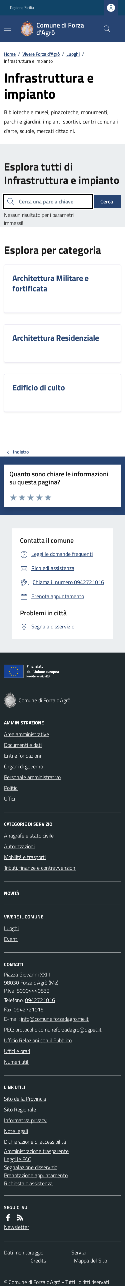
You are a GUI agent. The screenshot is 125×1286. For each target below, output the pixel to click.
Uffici (9, 799)
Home (10, 53)
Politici (11, 788)
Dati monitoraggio (23, 1252)
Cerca (106, 201)
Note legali (16, 1131)
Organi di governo (23, 766)
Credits (38, 1260)
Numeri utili (16, 1062)
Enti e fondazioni (22, 756)
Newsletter (16, 1227)
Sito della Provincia (25, 1099)
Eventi (11, 939)
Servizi (78, 1252)
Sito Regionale (20, 1109)
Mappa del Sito (90, 1260)
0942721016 (40, 1000)
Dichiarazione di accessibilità (35, 1142)
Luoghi (73, 53)
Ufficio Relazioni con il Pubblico (38, 1040)
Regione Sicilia (22, 8)
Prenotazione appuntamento (36, 1175)
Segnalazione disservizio (30, 1167)
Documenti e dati (23, 745)
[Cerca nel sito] (104, 29)
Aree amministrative (26, 734)
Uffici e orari (17, 1051)
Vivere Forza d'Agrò (41, 53)
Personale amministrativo (32, 777)
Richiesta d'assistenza (28, 1183)
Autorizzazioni (19, 846)
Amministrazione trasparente (36, 1151)
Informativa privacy (25, 1120)
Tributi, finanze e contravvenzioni (40, 868)
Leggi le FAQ (18, 1159)
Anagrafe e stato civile (29, 835)
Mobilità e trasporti (25, 857)
